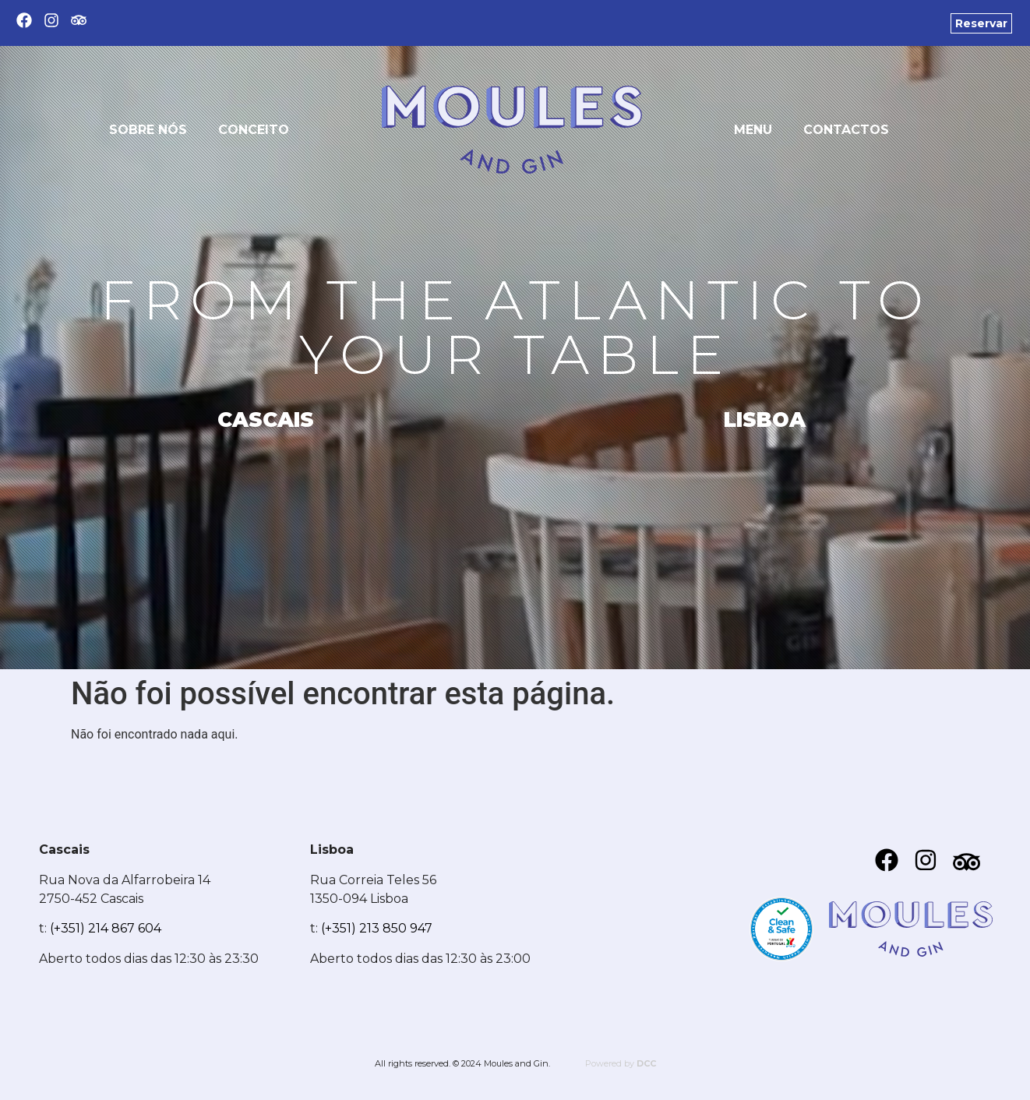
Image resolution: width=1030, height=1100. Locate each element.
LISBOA (765, 419)
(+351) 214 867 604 (105, 928)
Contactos (846, 129)
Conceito (253, 129)
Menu (753, 129)
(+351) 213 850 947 (376, 928)
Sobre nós (148, 129)
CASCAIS (265, 419)
